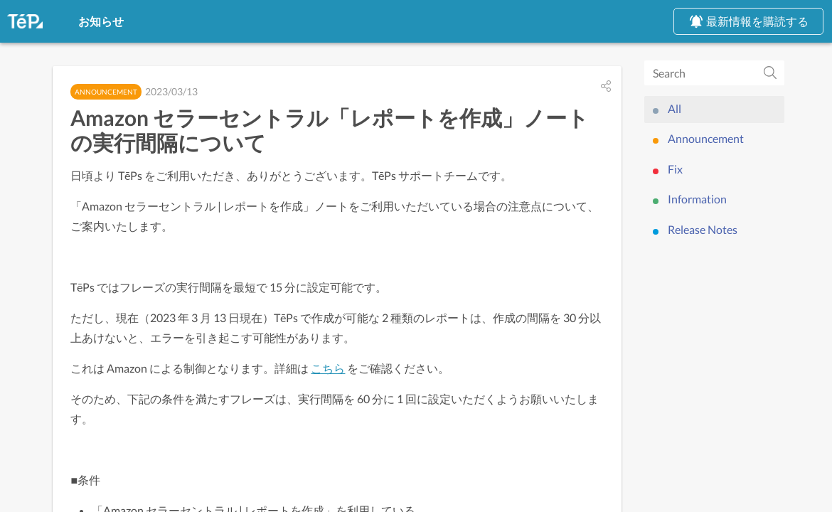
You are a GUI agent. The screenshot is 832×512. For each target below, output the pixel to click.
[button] (605, 91)
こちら (338, 383)
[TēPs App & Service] (25, 21)
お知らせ (85, 20)
